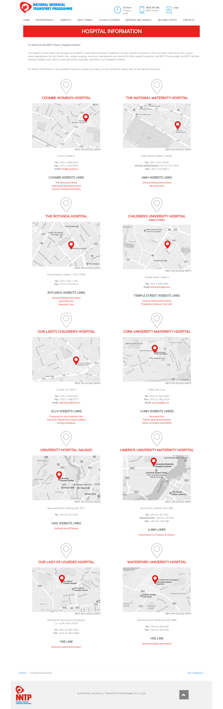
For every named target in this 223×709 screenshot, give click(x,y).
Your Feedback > (195, 672)
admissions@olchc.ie (69, 402)
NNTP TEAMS (85, 20)
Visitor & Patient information (157, 422)
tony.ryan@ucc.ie (160, 402)
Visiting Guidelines (66, 422)
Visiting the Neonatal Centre (66, 185)
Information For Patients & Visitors (157, 534)
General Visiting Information (66, 189)
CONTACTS (189, 20)
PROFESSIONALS (45, 20)
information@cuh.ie (160, 287)
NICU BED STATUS (167, 20)
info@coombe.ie (69, 168)
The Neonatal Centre (66, 182)
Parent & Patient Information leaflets (66, 419)
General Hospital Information (66, 646)
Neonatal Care (66, 304)
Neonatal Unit (157, 185)
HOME (26, 20)
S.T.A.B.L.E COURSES (109, 20)
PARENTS (66, 20)
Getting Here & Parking (66, 528)
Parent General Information (157, 419)
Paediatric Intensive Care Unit (157, 304)
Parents (23, 672)
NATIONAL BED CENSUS (139, 20)
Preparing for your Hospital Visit (66, 416)
